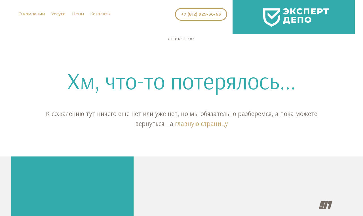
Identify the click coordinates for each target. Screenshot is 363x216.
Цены (78, 13)
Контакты (100, 13)
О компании (31, 13)
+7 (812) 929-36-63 (201, 14)
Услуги (58, 13)
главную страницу (201, 123)
